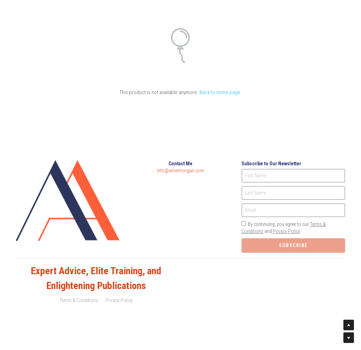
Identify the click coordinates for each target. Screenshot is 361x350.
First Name (255, 175)
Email (250, 210)
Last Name (255, 193)
